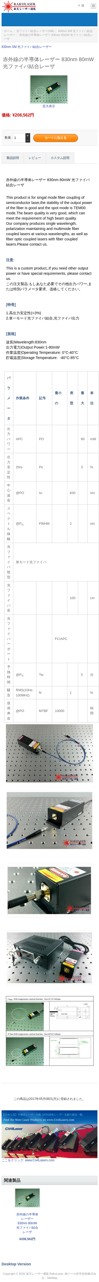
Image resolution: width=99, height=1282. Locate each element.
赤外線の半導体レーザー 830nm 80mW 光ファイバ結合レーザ (27, 1223)
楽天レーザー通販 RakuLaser (44, 1273)
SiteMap (52, 1277)
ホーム (8, 31)
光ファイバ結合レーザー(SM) (35, 31)
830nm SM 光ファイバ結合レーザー (27, 47)
